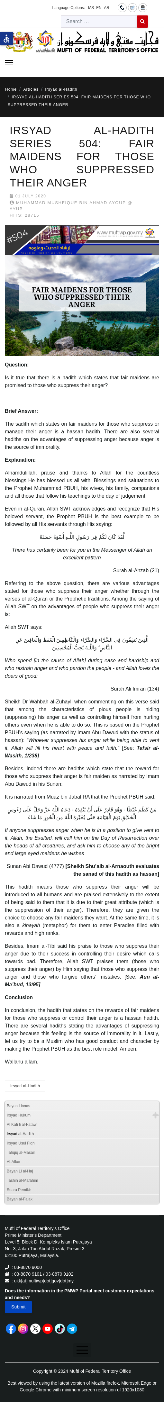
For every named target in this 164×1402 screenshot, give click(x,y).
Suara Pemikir (19, 1190)
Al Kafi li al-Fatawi (22, 1124)
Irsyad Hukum (19, 1115)
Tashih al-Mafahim (22, 1180)
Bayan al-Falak (19, 1199)
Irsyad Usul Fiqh (21, 1143)
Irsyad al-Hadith (25, 1086)
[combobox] (99, 21)
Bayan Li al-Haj (20, 1171)
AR (106, 7)
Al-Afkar (14, 1162)
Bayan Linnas (18, 1106)
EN (99, 7)
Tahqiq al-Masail (21, 1152)
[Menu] (9, 63)
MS (91, 7)
